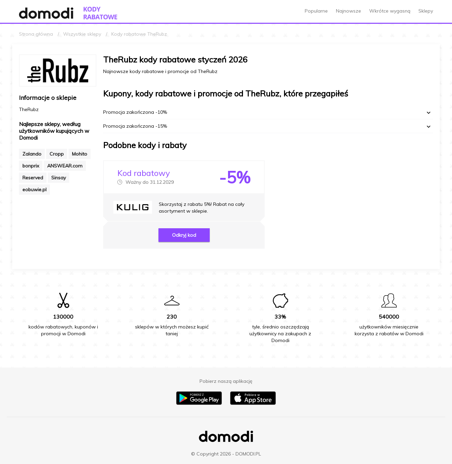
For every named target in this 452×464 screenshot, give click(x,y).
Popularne (316, 11)
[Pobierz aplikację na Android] (199, 403)
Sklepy (425, 11)
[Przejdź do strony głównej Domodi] (46, 13)
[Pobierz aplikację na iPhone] (253, 403)
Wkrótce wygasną (389, 11)
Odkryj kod (184, 235)
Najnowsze (348, 11)
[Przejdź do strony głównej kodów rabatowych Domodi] (100, 13)
